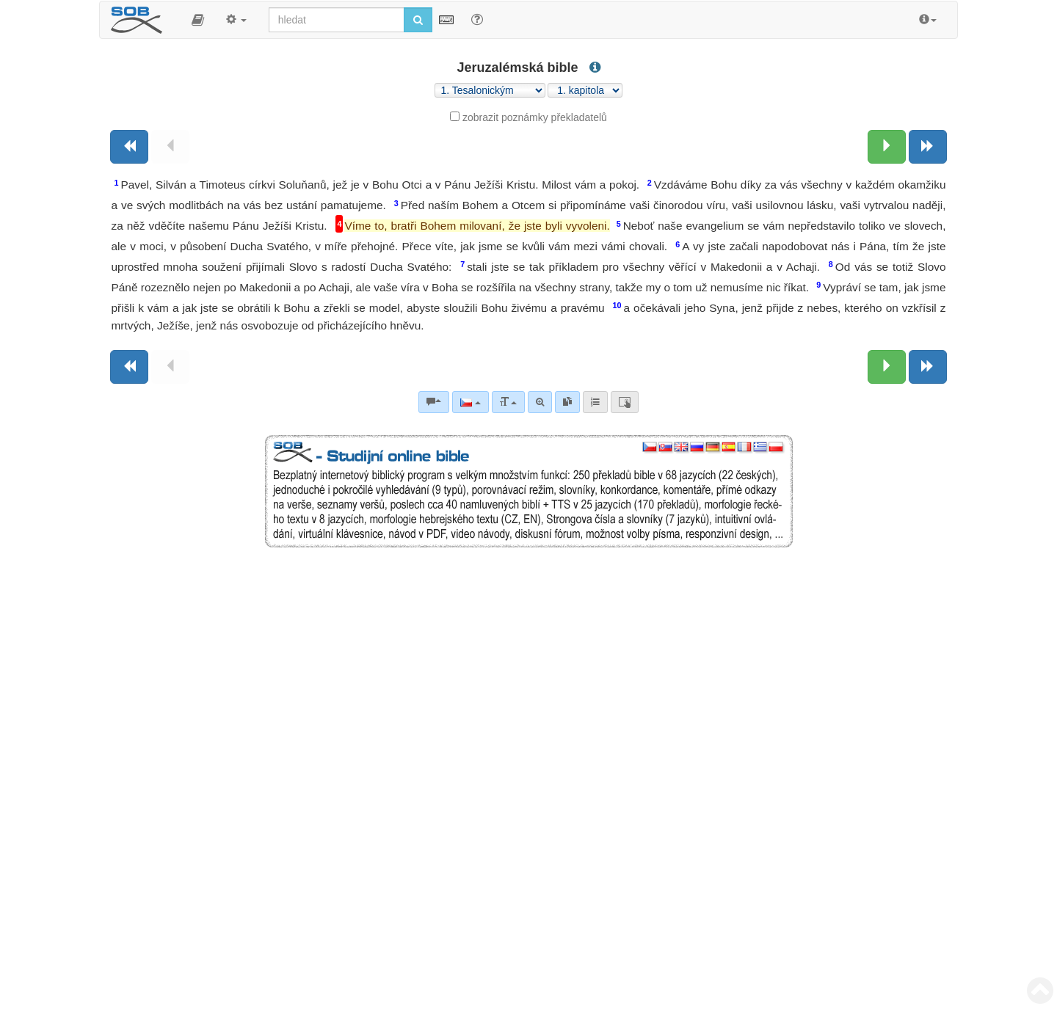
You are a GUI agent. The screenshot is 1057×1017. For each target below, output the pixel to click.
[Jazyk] (470, 402)
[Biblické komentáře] (433, 402)
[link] (567, 402)
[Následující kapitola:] (887, 147)
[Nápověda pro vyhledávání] (477, 19)
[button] (198, 19)
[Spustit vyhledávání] (418, 19)
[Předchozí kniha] (129, 147)
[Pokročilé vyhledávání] (540, 402)
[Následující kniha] (928, 147)
